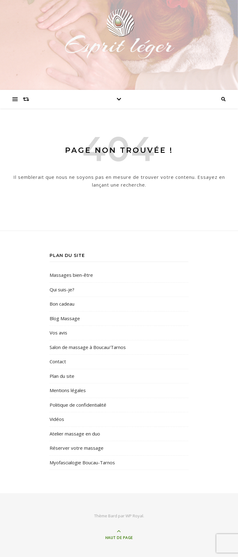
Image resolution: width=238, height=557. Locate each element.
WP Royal (134, 516)
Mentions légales (68, 390)
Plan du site (62, 376)
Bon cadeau (62, 304)
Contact (58, 361)
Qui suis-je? (62, 289)
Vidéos (57, 419)
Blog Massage (65, 318)
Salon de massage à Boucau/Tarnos (88, 347)
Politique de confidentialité (78, 405)
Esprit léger (119, 45)
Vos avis (58, 332)
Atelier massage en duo (75, 434)
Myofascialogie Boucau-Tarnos (82, 462)
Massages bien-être (71, 275)
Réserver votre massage (77, 448)
